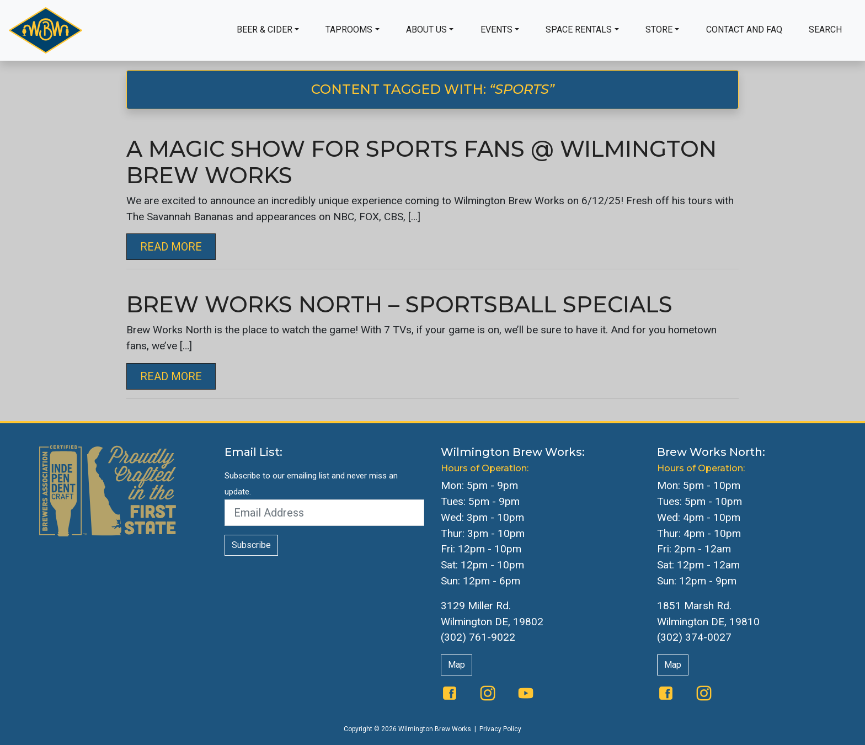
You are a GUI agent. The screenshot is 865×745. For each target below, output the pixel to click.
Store (658, 29)
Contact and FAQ (744, 29)
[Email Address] (324, 512)
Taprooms (348, 29)
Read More (171, 246)
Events (496, 29)
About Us (426, 29)
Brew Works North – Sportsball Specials (399, 304)
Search (825, 29)
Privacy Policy (500, 729)
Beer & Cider (264, 29)
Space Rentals (579, 29)
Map (456, 664)
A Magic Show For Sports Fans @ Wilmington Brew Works (421, 162)
